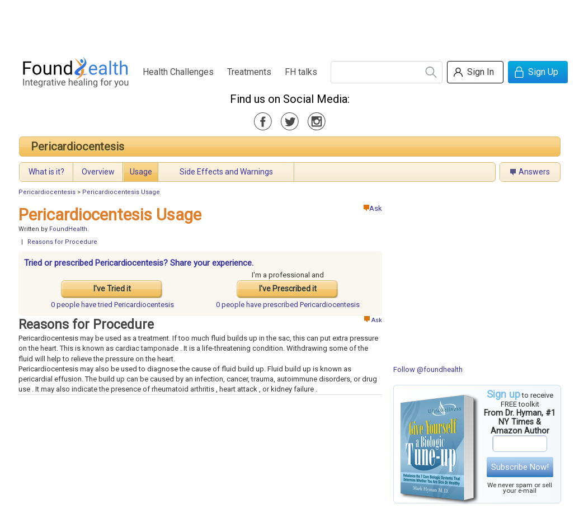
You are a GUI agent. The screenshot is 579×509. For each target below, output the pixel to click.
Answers (534, 171)
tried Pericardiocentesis (112, 304)
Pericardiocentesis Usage (121, 192)
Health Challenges (178, 72)
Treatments (249, 72)
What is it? (46, 171)
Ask (373, 208)
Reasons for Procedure (62, 242)
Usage (141, 171)
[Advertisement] (289, 25)
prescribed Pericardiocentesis (288, 304)
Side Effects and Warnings (226, 171)
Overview (98, 171)
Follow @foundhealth (428, 369)
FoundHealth (68, 229)
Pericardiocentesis (77, 146)
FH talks (301, 72)
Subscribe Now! (520, 467)
